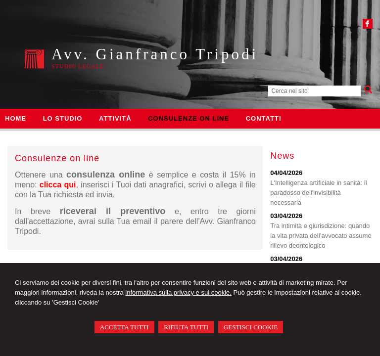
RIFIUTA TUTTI (186, 327)
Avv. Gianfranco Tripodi (154, 54)
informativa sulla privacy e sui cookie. (178, 292)
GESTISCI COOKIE (251, 327)
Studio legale (77, 66)
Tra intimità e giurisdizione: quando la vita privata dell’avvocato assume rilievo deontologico (321, 235)
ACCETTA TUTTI (124, 327)
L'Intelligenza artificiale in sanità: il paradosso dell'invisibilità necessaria (318, 192)
